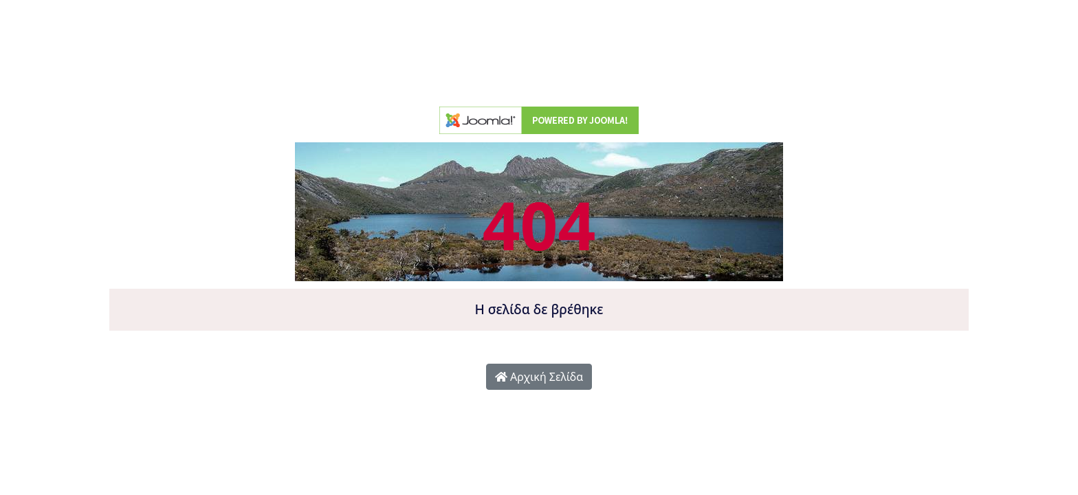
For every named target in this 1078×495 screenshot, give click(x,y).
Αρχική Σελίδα (539, 376)
